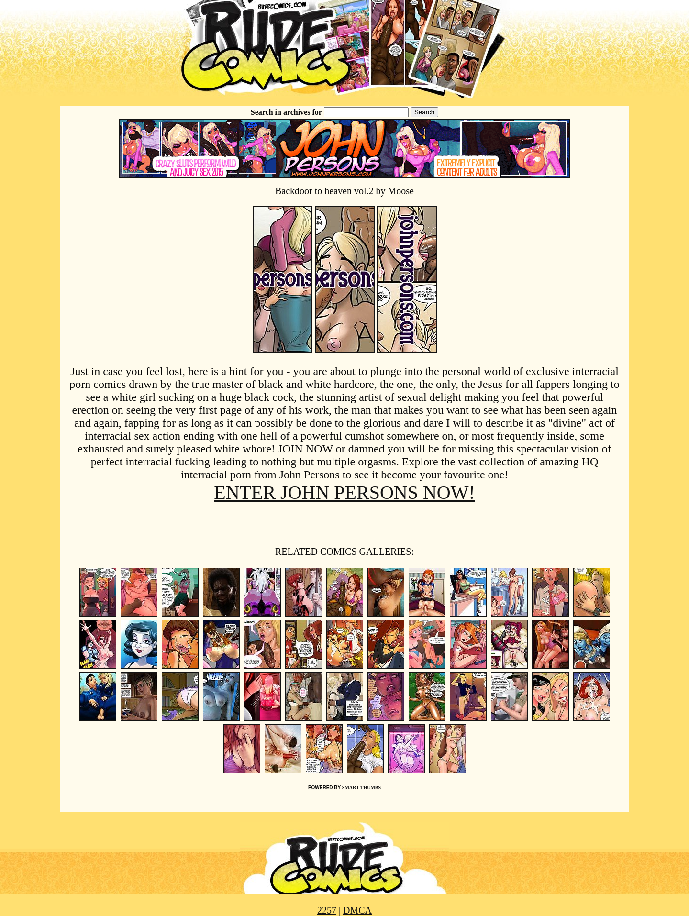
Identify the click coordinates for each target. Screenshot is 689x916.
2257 (326, 910)
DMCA (357, 910)
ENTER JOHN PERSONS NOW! (344, 492)
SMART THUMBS (361, 787)
